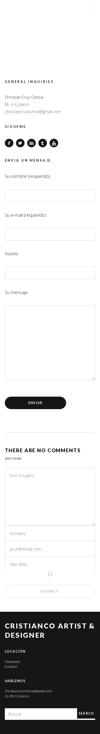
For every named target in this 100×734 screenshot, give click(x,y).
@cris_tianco (19, 696)
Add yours (13, 458)
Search (86, 713)
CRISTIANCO (46, 9)
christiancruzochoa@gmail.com (33, 111)
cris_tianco (20, 104)
